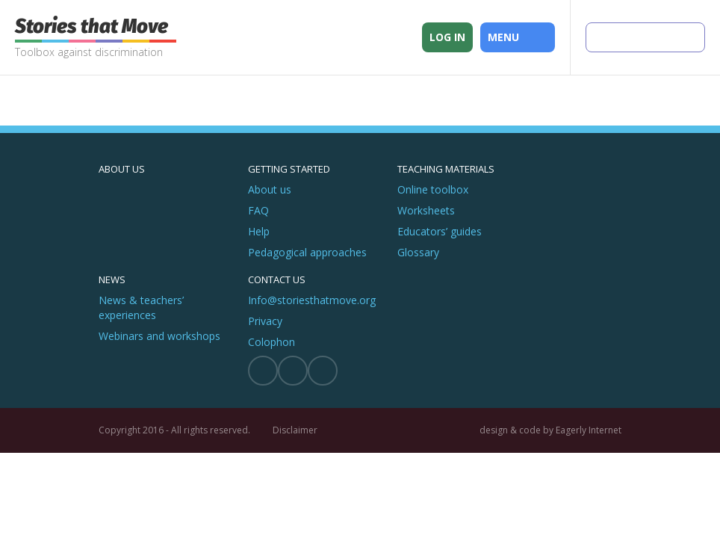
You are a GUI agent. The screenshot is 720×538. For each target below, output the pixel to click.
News (112, 279)
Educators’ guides (439, 231)
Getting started (289, 169)
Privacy (265, 321)
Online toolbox (432, 189)
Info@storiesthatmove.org (312, 300)
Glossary (418, 252)
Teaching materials (445, 169)
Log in (447, 37)
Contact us (276, 279)
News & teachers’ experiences (141, 307)
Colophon (271, 342)
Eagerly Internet (588, 430)
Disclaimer (295, 430)
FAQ (258, 210)
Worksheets (426, 210)
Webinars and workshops (159, 336)
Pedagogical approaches (307, 252)
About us (122, 169)
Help (259, 231)
